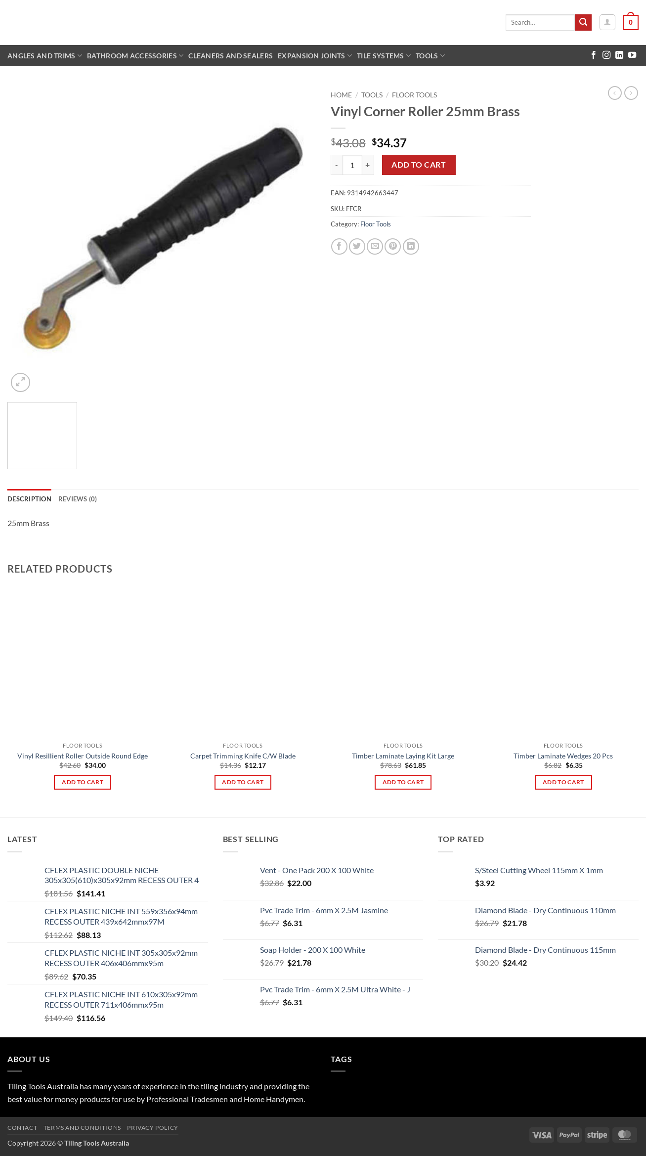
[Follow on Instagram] (606, 55)
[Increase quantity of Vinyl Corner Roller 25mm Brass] (368, 165)
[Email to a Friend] (375, 246)
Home (341, 95)
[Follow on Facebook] (594, 55)
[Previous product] (631, 93)
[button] (607, 22)
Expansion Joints (315, 55)
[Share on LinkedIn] (411, 246)
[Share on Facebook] (339, 246)
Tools (430, 55)
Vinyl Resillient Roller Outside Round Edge (82, 756)
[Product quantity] (352, 165)
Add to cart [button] (82, 782)
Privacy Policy (152, 1127)
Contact (22, 1127)
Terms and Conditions (82, 1127)
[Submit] (583, 22)
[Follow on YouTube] (632, 55)
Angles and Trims (44, 55)
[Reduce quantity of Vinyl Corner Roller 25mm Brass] (337, 165)
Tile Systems (384, 55)
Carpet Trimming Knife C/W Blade (243, 756)
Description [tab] (29, 499)
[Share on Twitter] (357, 246)
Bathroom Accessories (135, 55)
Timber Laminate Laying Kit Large (403, 756)
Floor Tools (414, 95)
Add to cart (418, 164)
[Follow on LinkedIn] (619, 55)
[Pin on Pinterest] (393, 246)
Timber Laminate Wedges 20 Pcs (563, 756)
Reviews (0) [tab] (77, 499)
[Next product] (615, 93)
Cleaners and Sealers (230, 55)
